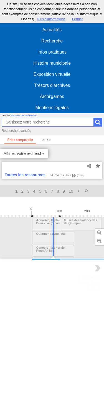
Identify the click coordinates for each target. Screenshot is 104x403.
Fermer (77, 19)
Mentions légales (52, 107)
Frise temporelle (20, 140)
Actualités (52, 29)
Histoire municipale (52, 63)
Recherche (52, 41)
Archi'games (52, 96)
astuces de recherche (24, 115)
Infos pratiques (52, 52)
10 (71, 191)
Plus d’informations (51, 19)
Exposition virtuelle (52, 74)
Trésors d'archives (52, 85)
